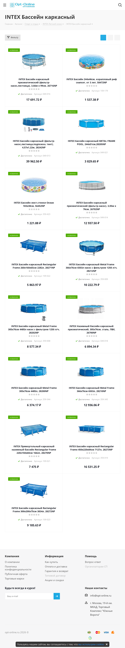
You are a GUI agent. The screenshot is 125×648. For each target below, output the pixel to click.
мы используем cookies (91, 644)
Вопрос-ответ (93, 562)
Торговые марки (14, 578)
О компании (12, 562)
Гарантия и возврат (56, 571)
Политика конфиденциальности (18, 568)
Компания (12, 556)
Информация (54, 556)
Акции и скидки (54, 580)
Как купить (51, 562)
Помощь (91, 556)
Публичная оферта (16, 574)
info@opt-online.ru (100, 595)
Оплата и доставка (56, 566)
